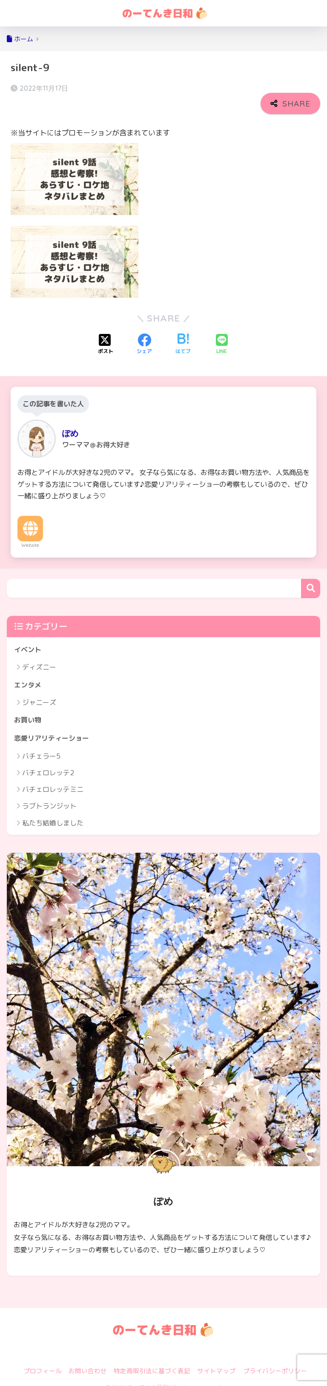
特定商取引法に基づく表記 (152, 1360)
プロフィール (42, 1360)
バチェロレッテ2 (48, 762)
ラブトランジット (49, 795)
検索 (310, 575)
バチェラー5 (41, 745)
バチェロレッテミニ (52, 779)
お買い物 (28, 708)
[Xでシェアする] (105, 331)
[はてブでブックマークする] (183, 331)
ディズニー (39, 655)
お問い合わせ (88, 1360)
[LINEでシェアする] (222, 331)
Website (30, 532)
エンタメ (28, 673)
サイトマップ (216, 1360)
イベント (28, 637)
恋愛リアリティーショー (54, 727)
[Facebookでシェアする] (144, 331)
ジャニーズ (39, 691)
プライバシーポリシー (275, 1360)
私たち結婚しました (52, 812)
